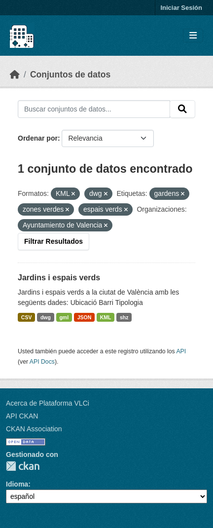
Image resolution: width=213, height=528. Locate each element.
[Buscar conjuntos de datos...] (94, 109)
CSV (26, 317)
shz (124, 317)
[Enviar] (182, 109)
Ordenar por (38, 138)
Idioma (17, 484)
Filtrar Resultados (53, 241)
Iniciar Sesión (181, 7)
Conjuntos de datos (70, 74)
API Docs (42, 361)
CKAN (22, 466)
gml (64, 317)
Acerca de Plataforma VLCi (47, 403)
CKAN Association (34, 429)
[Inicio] (15, 74)
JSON (84, 317)
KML (105, 317)
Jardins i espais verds (59, 277)
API (181, 351)
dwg (45, 317)
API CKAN (22, 416)
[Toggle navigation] (193, 36)
